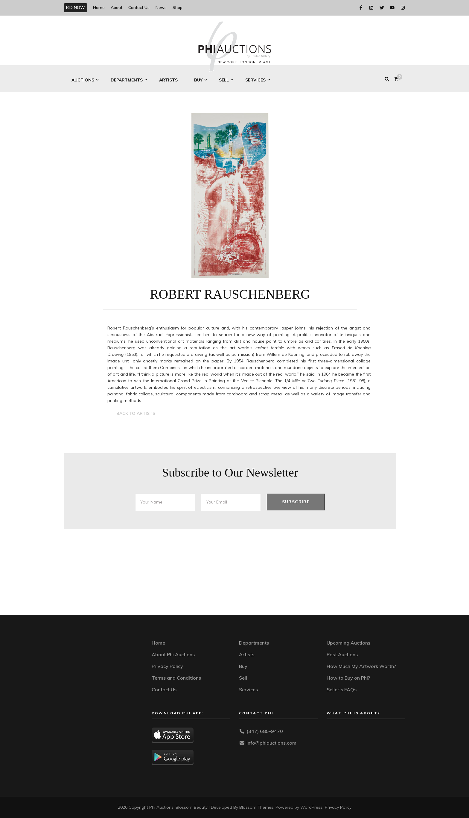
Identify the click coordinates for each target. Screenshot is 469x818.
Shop (177, 7)
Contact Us (139, 7)
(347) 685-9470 (264, 731)
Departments (127, 80)
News (161, 7)
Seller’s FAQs (342, 689)
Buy (198, 80)
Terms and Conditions (176, 678)
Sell (224, 80)
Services (255, 80)
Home (99, 7)
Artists (168, 80)
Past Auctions (342, 654)
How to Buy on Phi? (348, 678)
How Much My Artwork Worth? (361, 666)
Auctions (82, 80)
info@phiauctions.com (271, 743)
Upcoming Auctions (348, 643)
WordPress (311, 807)
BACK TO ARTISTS (135, 413)
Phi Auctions (161, 807)
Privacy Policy (167, 666)
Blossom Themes (256, 807)
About (116, 7)
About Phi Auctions (173, 654)
